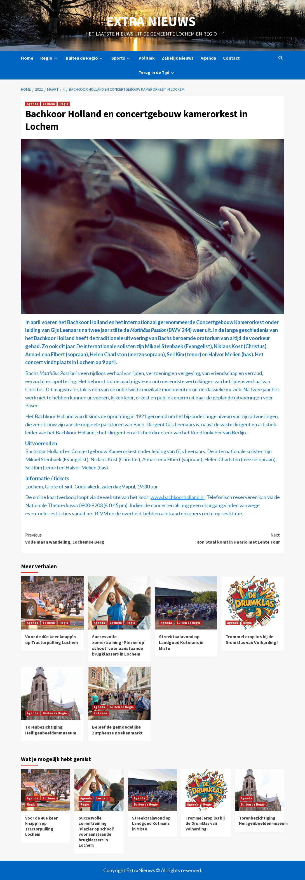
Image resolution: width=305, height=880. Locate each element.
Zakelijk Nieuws (178, 58)
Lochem (49, 104)
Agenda (208, 58)
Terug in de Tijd (157, 72)
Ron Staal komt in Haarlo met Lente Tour (216, 538)
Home (27, 58)
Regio (49, 58)
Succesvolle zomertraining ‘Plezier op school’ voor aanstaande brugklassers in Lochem (118, 645)
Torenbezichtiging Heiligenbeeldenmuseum (50, 730)
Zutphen (100, 713)
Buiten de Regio (85, 58)
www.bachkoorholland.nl (178, 497)
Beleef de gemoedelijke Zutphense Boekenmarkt (117, 730)
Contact (231, 58)
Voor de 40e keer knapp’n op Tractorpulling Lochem (51, 639)
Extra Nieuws (151, 21)
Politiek (147, 58)
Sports (121, 58)
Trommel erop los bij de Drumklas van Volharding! (252, 639)
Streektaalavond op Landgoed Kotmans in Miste (181, 642)
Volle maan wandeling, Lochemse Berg (88, 538)
